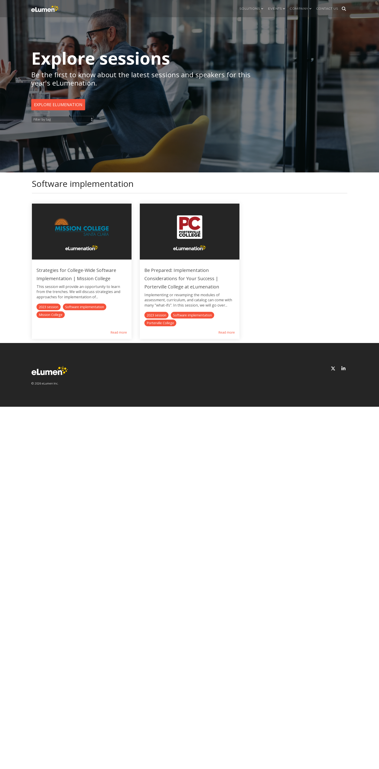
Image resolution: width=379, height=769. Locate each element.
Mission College (123, 320)
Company (301, 8)
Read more (143, 330)
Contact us (327, 8)
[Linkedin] (343, 366)
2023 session (48, 320)
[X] (334, 366)
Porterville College (256, 320)
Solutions (251, 8)
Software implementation (84, 320)
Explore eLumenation (58, 104)
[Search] (344, 9)
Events (276, 8)
